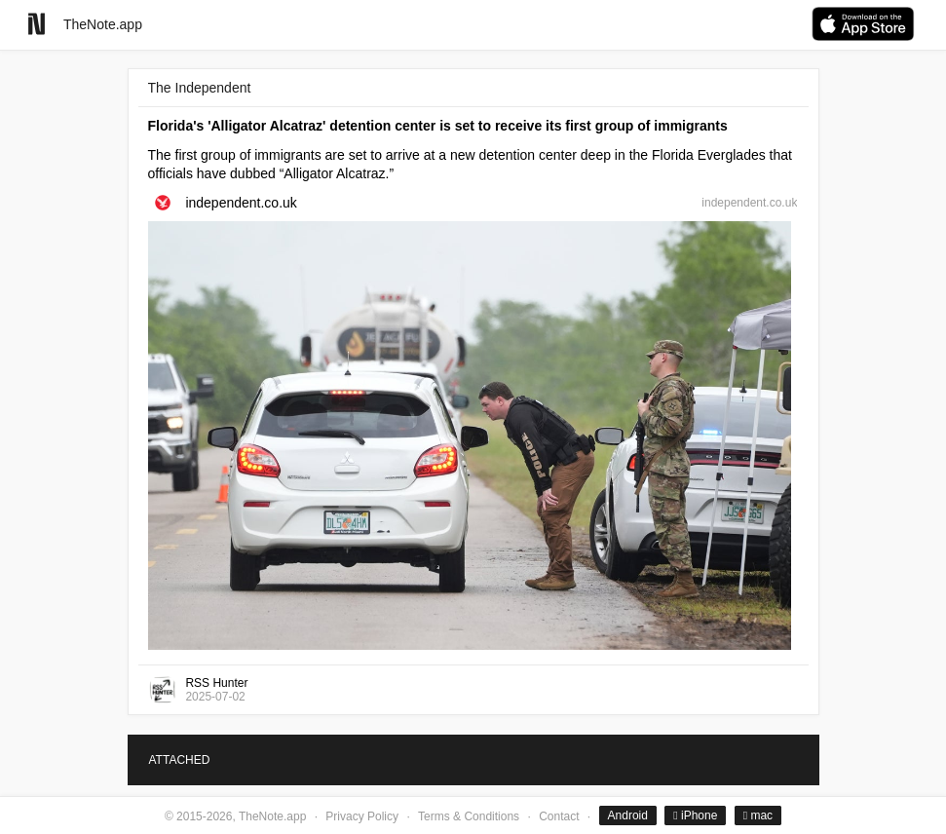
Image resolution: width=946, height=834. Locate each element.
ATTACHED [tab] (179, 760)
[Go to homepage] (36, 24)
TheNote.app (102, 24)
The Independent (199, 87)
